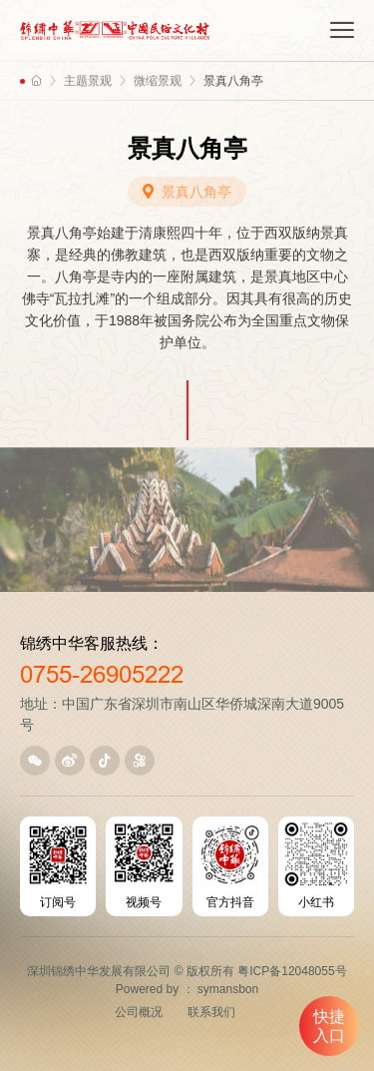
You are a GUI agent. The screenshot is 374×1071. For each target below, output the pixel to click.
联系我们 (211, 1012)
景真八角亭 (233, 81)
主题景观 (88, 81)
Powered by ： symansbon (187, 989)
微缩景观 (158, 81)
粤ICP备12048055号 (291, 971)
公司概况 (139, 1012)
